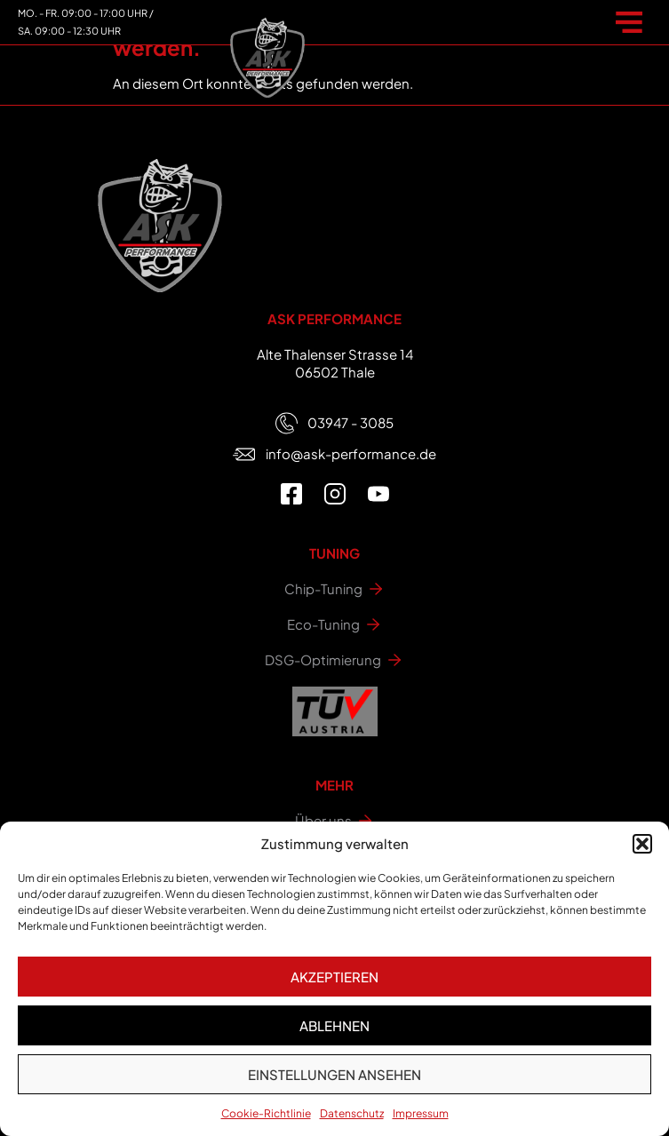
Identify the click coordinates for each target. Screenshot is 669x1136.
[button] (642, 844)
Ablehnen (334, 1025)
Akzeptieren (334, 976)
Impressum (421, 1113)
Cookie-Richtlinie (266, 1113)
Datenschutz (352, 1113)
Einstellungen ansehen (334, 1074)
